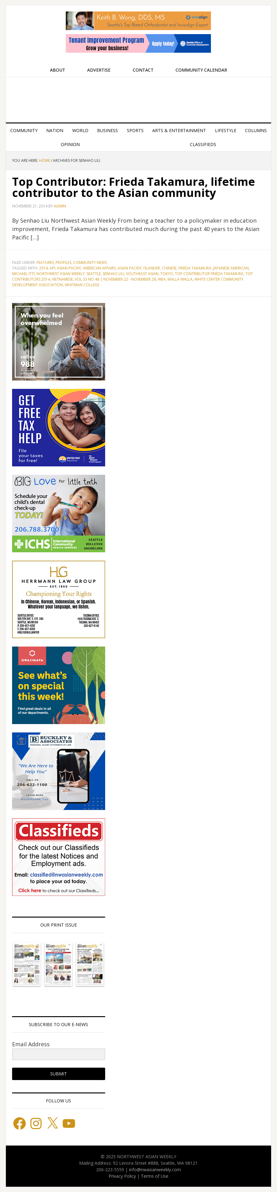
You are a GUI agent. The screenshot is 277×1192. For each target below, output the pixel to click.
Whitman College (82, 284)
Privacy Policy (122, 1176)
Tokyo (166, 273)
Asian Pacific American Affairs (86, 268)
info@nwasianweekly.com (155, 1169)
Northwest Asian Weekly (138, 97)
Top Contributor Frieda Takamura (209, 273)
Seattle (94, 273)
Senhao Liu (113, 273)
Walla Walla (180, 279)
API (52, 268)
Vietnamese (62, 279)
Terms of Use (154, 1176)
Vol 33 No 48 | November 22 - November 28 (115, 279)
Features (45, 262)
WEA (162, 279)
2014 (43, 268)
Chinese (169, 268)
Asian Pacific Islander (139, 268)
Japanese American (231, 268)
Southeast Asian (142, 273)
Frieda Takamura (194, 268)
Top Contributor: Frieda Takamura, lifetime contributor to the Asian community (133, 187)
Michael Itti (23, 273)
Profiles (63, 262)
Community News (90, 262)
